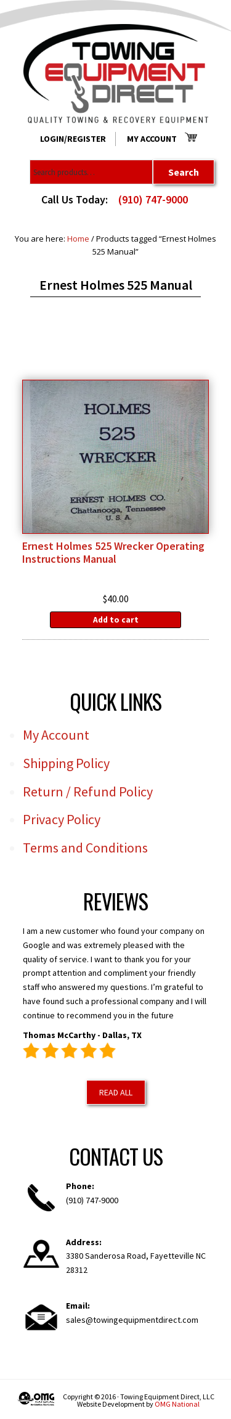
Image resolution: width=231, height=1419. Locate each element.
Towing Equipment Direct (115, 73)
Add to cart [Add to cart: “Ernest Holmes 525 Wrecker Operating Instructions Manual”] (116, 620)
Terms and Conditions (85, 847)
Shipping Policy (66, 763)
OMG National (177, 1404)
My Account (152, 138)
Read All (115, 1092)
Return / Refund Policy (88, 791)
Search (183, 172)
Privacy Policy (61, 819)
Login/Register (73, 138)
